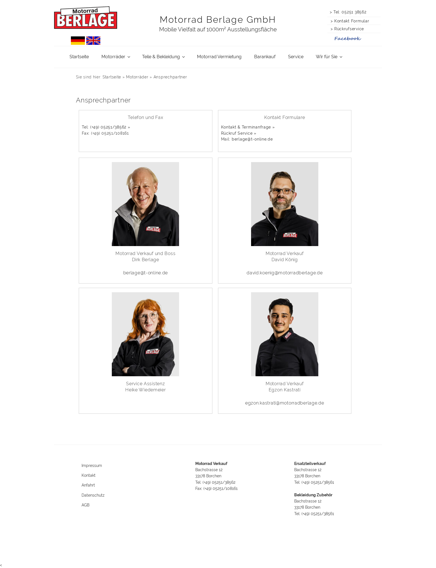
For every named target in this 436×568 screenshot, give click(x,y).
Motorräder (116, 56)
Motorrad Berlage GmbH (218, 19)
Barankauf (264, 56)
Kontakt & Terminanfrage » (248, 127)
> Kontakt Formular (348, 20)
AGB (85, 505)
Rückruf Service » (238, 133)
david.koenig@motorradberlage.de (285, 272)
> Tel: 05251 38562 (348, 12)
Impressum (92, 465)
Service (295, 56)
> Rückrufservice (346, 28)
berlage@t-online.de (252, 139)
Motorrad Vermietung (219, 56)
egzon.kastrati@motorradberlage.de (284, 403)
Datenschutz (93, 495)
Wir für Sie (329, 56)
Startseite (79, 56)
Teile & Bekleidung (164, 56)
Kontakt (89, 475)
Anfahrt (88, 485)
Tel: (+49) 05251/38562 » (106, 127)
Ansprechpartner (170, 76)
